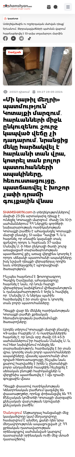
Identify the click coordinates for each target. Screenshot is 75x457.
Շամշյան (14, 52)
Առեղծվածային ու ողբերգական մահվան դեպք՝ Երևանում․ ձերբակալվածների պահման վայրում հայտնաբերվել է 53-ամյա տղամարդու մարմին (34, 28)
